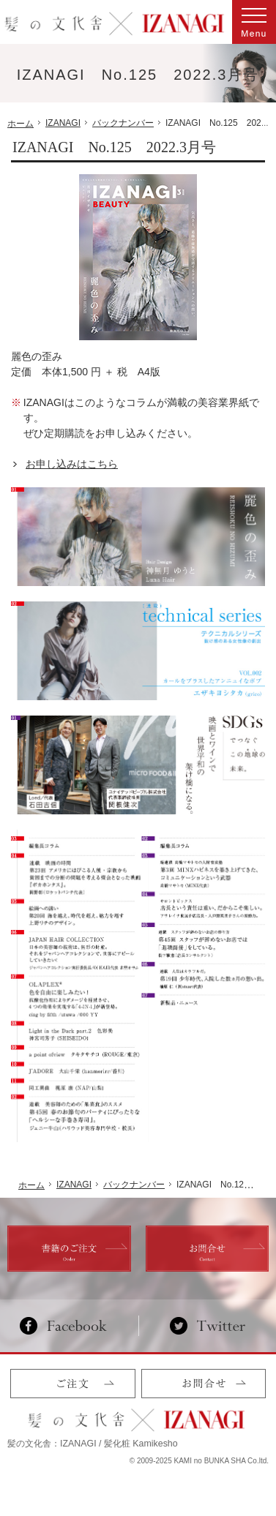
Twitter (207, 1326)
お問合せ (203, 1383)
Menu (254, 22)
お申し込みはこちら (72, 464)
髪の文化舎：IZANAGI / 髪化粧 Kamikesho (92, 1443)
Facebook (69, 1326)
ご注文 (72, 1383)
